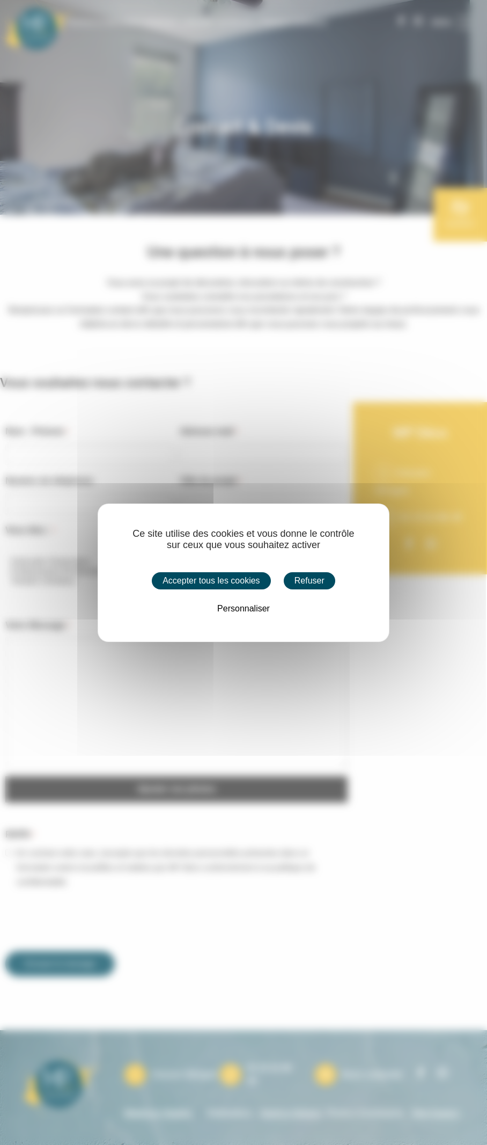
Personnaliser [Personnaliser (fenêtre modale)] (243, 608)
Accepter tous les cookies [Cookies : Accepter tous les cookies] (211, 580)
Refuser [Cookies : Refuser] (309, 580)
